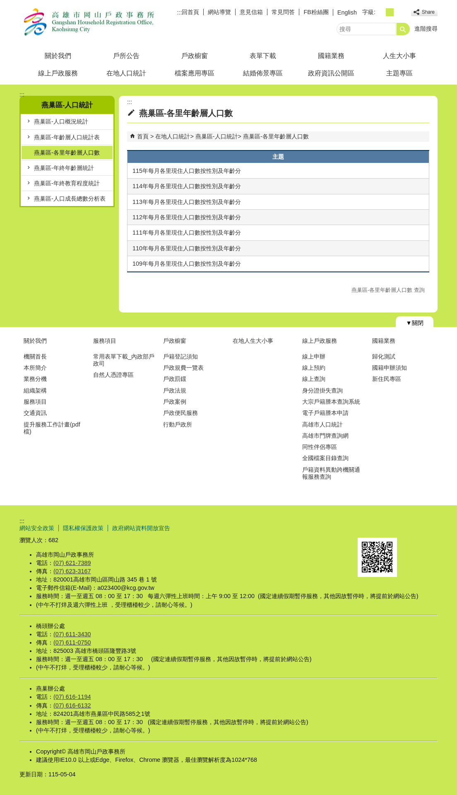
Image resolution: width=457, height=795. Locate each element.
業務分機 (35, 379)
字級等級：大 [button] (398, 12)
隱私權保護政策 (83, 528)
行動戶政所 (177, 424)
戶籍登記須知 (180, 356)
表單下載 (263, 55)
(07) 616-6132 (72, 705)
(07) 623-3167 (72, 571)
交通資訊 (35, 413)
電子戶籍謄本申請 (325, 413)
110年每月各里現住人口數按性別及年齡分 (186, 248)
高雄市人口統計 (322, 424)
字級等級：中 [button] (390, 12)
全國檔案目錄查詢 (325, 458)
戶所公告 (126, 55)
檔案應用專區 (194, 73)
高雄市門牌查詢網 (325, 435)
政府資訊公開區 (331, 73)
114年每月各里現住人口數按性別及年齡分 (186, 186)
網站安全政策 (36, 528)
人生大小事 (399, 55)
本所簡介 (35, 367)
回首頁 (190, 12)
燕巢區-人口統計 (216, 136)
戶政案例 (174, 401)
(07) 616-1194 (72, 696)
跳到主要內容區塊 (4, 4)
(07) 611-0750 (72, 642)
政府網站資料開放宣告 (141, 528)
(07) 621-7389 (72, 563)
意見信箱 (251, 12)
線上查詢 (313, 379)
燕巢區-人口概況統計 (61, 121)
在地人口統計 (126, 73)
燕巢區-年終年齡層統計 (64, 168)
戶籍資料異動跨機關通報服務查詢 (331, 473)
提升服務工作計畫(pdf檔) (52, 428)
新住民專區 (386, 379)
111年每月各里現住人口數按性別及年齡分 (186, 232)
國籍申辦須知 (389, 367)
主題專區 (399, 73)
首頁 (143, 136)
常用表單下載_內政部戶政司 (123, 360)
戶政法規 (174, 390)
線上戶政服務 (58, 73)
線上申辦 (313, 356)
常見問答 (283, 12)
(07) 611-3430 (72, 634)
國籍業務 (331, 55)
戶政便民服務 (180, 413)
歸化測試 (383, 356)
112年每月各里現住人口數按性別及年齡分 (186, 217)
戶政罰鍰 (174, 379)
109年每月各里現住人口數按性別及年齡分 (186, 263)
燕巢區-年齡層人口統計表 (67, 137)
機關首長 (35, 356)
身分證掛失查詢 (322, 390)
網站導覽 (219, 12)
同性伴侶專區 (319, 447)
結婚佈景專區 (263, 73)
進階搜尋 (426, 28)
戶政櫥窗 (194, 55)
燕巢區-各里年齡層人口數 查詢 (388, 290)
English (347, 12)
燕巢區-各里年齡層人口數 (67, 152)
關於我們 (58, 55)
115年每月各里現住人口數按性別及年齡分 (186, 170)
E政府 (366, 527)
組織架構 (35, 390)
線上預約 (313, 367)
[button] (403, 29)
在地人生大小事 (253, 340)
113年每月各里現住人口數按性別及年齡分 (186, 202)
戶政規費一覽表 (183, 367)
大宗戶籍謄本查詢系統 (331, 401)
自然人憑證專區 (113, 374)
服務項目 (35, 401)
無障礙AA (407, 528)
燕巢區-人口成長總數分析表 (70, 198)
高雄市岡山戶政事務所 (89, 22)
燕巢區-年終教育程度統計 (67, 183)
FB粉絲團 (315, 12)
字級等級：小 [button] (380, 12)
